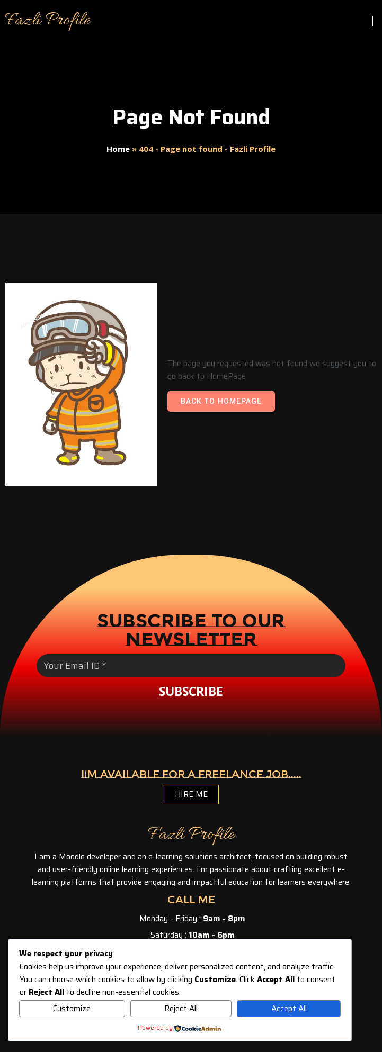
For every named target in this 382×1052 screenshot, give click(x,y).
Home (118, 148)
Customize (72, 1008)
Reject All (181, 1008)
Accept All (289, 1008)
